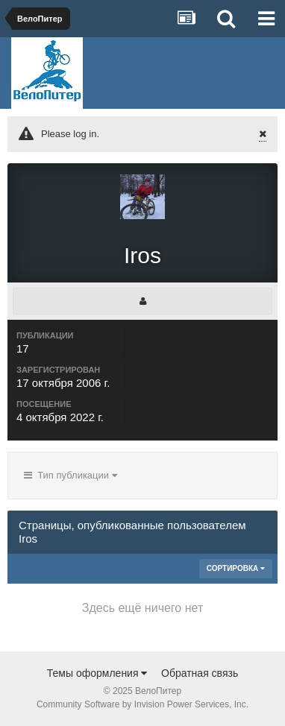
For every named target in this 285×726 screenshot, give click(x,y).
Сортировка (236, 568)
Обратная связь (199, 673)
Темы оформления (97, 673)
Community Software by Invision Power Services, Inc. (142, 704)
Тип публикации (70, 475)
